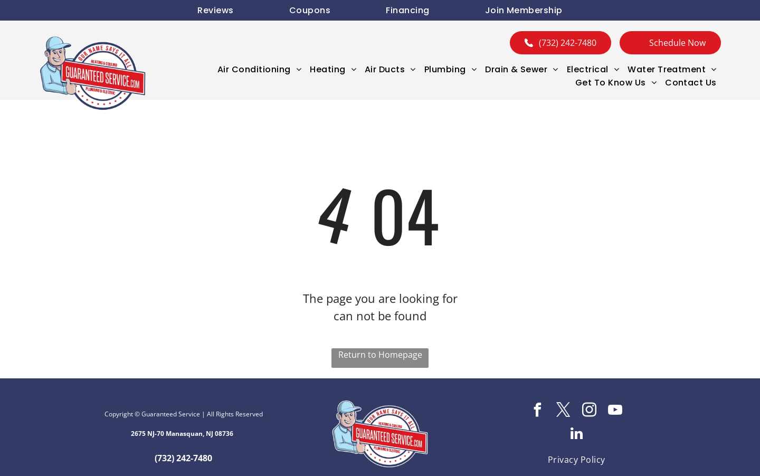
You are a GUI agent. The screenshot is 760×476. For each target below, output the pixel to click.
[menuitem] (215, 10)
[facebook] (537, 411)
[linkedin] (576, 435)
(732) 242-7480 (183, 458)
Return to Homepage (380, 354)
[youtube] (615, 411)
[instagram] (589, 411)
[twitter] (563, 411)
